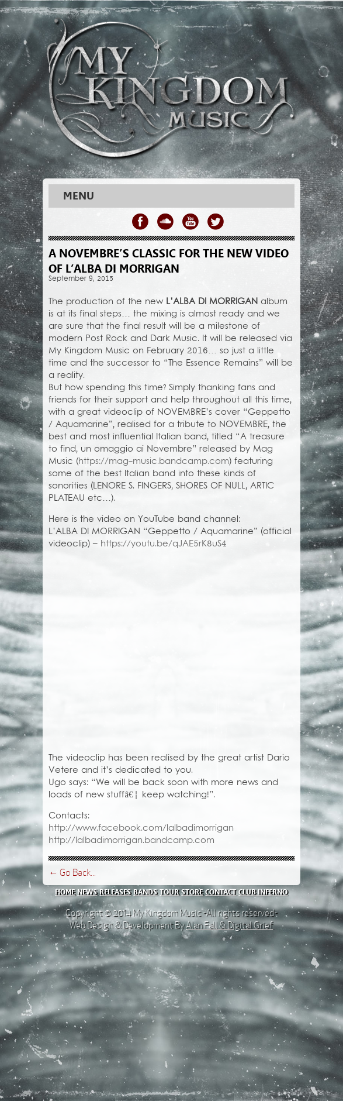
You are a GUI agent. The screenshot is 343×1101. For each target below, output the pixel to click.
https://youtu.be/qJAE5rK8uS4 (164, 544)
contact (220, 892)
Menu (78, 196)
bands (145, 892)
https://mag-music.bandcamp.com (153, 461)
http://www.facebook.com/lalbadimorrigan (141, 828)
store (192, 892)
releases (115, 892)
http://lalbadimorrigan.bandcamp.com (131, 841)
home (65, 892)
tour (169, 892)
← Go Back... (72, 872)
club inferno (262, 892)
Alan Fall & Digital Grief (229, 925)
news (87, 892)
